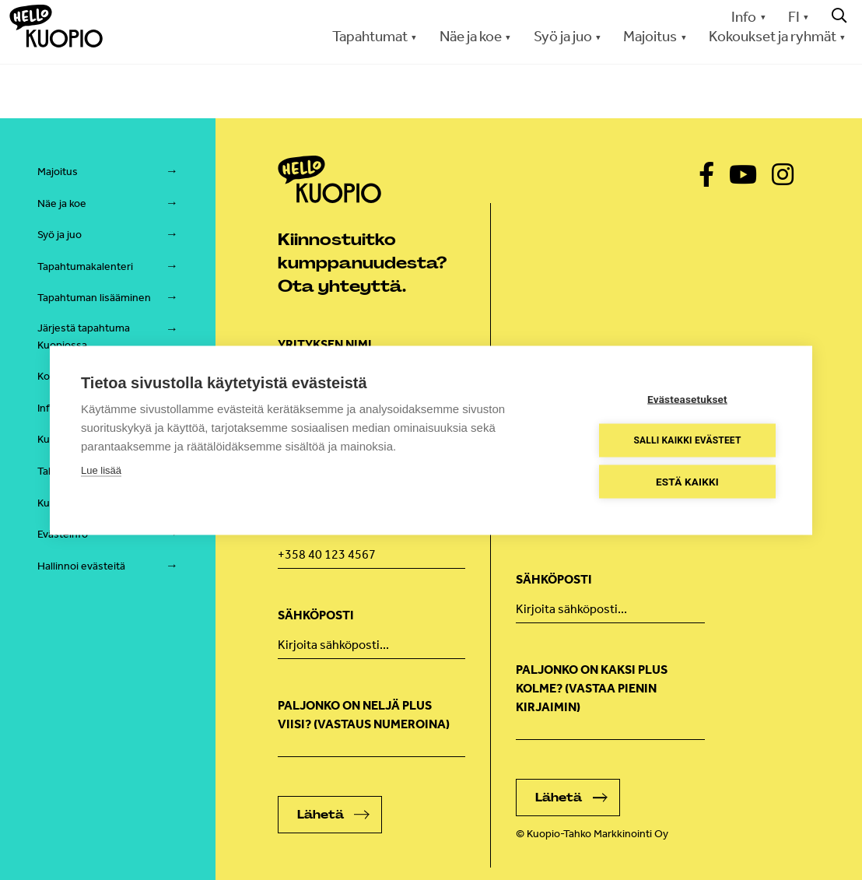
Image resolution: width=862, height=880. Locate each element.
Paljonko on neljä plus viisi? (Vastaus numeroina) (364, 714)
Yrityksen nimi (325, 344)
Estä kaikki (687, 481)
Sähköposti (316, 615)
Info (743, 17)
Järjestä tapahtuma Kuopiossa (83, 336)
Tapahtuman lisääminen (94, 297)
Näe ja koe (471, 36)
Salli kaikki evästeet (687, 440)
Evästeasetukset (687, 398)
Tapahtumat (370, 36)
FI (794, 17)
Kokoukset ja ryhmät (772, 36)
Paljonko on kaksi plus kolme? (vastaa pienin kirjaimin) (592, 688)
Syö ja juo (563, 36)
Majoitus (650, 36)
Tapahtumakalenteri (85, 266)
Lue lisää (101, 469)
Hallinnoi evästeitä (81, 566)
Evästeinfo (62, 534)
